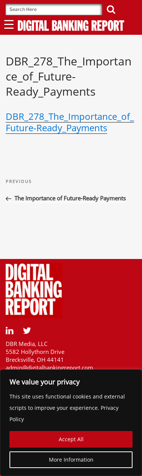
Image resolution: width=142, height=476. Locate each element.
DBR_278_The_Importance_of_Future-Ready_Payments (70, 122)
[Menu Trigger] (9, 24)
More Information (71, 459)
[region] (71, 422)
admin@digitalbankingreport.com (49, 367)
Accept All (71, 439)
